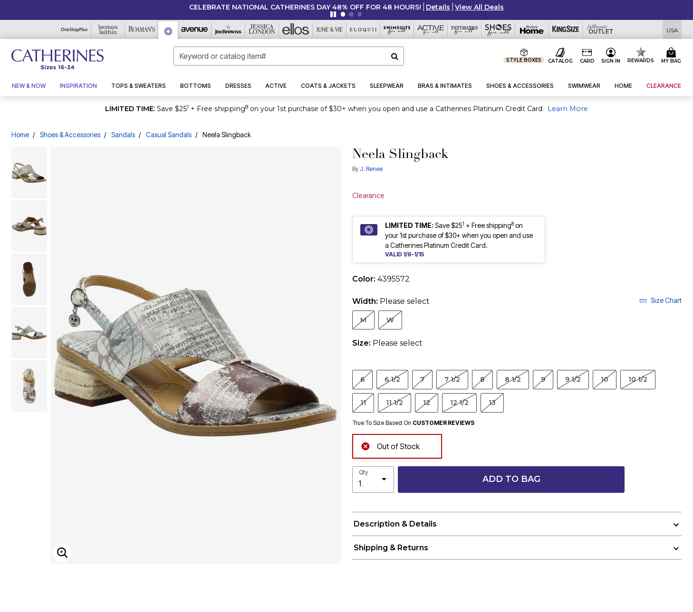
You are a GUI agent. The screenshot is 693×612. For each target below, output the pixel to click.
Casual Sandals (169, 135)
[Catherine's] (168, 30)
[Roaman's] (142, 29)
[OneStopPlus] (74, 29)
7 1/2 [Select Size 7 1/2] (452, 379)
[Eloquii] (363, 29)
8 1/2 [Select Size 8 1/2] (513, 379)
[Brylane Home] (532, 29)
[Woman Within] (108, 29)
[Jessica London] (262, 29)
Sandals (123, 135)
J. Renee (371, 168)
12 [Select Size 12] (426, 402)
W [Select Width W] (390, 319)
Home (20, 135)
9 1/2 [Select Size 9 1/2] (573, 379)
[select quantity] (373, 479)
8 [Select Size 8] (482, 379)
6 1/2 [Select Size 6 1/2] (392, 379)
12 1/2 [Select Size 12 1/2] (459, 402)
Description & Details (395, 523)
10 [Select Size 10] (604, 379)
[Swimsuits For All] (397, 29)
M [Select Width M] (363, 319)
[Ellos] (296, 29)
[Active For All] (431, 29)
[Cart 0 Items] (672, 56)
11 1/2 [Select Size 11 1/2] (394, 402)
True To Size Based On (413, 423)
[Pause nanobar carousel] (333, 14)
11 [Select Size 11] (363, 402)
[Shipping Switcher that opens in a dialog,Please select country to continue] (672, 30)
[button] (438, 7)
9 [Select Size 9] (543, 379)
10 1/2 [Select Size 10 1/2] (637, 379)
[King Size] (566, 29)
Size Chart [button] (660, 300)
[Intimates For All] (464, 29)
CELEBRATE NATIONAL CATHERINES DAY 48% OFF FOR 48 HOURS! (305, 7)
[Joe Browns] (228, 29)
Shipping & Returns (391, 547)
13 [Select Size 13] (492, 402)
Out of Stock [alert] (390, 445)
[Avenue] (195, 29)
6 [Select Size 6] (362, 379)
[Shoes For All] (498, 29)
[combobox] (288, 56)
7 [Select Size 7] (422, 379)
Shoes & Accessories (70, 135)
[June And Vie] (329, 29)
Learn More (568, 108)
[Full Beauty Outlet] (599, 29)
